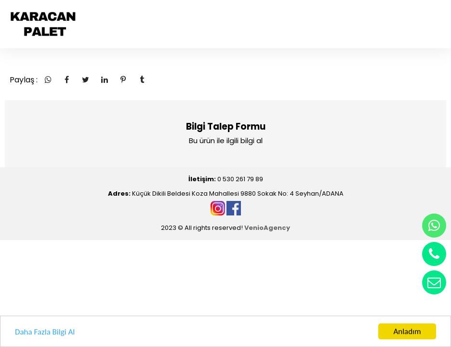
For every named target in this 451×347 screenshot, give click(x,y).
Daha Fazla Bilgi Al (45, 333)
